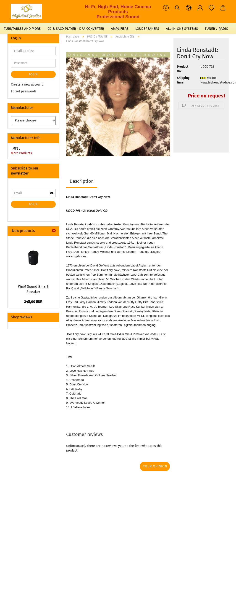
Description (82, 181)
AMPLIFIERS (119, 29)
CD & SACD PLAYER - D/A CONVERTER (75, 29)
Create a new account (27, 84)
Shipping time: (183, 80)
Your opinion (155, 466)
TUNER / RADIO (216, 29)
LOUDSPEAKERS (147, 29)
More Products (21, 153)
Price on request (206, 96)
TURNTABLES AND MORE (22, 29)
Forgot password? (23, 91)
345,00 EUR (33, 301)
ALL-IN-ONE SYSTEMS (182, 29)
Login (33, 74)
